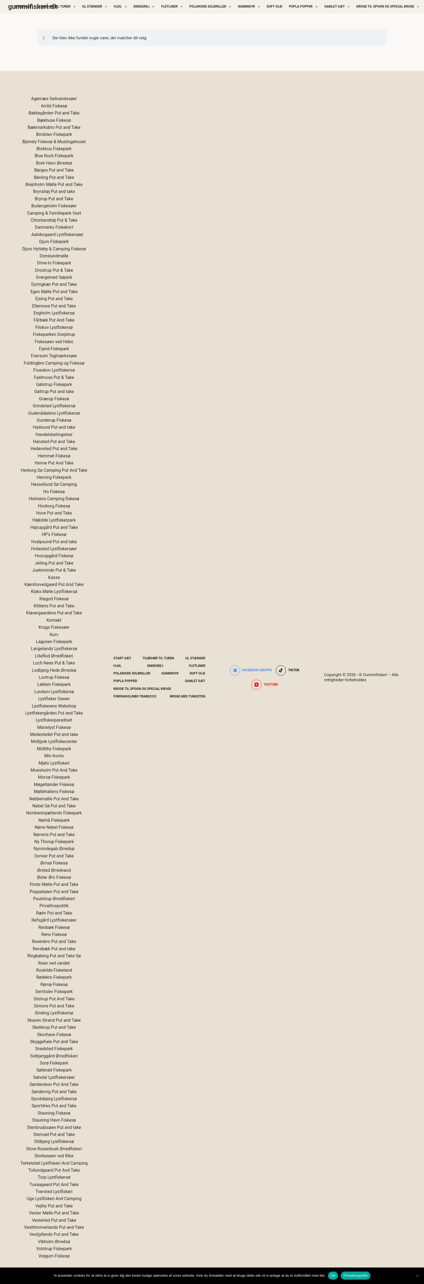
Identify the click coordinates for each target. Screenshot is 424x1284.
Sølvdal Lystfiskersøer (54, 1077)
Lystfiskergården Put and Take (54, 713)
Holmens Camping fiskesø (54, 498)
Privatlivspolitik (54, 905)
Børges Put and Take (54, 170)
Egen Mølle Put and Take (54, 291)
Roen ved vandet (54, 963)
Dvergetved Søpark (54, 277)
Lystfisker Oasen (54, 698)
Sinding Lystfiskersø (54, 1013)
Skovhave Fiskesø (54, 1034)
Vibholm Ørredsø (54, 1241)
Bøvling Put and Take (54, 177)
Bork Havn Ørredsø (54, 163)
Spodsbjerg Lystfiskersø (54, 1098)
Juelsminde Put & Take (54, 570)
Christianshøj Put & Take (54, 220)
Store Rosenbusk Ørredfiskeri (54, 1148)
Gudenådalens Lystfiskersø (54, 413)
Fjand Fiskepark (54, 348)
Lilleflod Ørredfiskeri (54, 656)
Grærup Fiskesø (54, 398)
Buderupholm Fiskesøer (54, 205)
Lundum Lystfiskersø (54, 691)
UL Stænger (95, 7)
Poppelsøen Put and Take (54, 891)
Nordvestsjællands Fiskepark (54, 812)
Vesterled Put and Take (54, 1220)
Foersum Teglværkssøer (54, 355)
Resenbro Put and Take (54, 941)
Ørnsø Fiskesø (54, 863)
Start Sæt (23, 6)
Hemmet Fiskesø (54, 455)
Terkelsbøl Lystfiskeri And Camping (54, 1163)
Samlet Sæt (338, 7)
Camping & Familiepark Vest (54, 213)
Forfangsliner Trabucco (135, 696)
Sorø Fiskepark (54, 1063)
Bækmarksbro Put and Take (54, 127)
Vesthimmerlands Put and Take (54, 1227)
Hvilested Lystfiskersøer (54, 548)
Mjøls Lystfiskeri (54, 763)
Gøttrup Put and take (54, 391)
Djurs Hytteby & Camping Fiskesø (54, 248)
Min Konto (54, 755)
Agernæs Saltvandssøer (54, 98)
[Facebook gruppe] (251, 670)
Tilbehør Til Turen (58, 7)
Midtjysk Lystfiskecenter (54, 741)
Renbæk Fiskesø (54, 927)
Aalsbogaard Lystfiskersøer (57, 234)
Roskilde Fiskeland (54, 970)
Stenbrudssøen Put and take (54, 1127)
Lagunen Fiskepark (54, 641)
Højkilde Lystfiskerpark (54, 520)
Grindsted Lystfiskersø (54, 405)
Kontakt (54, 620)
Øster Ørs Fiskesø (54, 877)
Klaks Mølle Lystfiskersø (54, 591)
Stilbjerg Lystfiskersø (54, 1141)
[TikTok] (287, 670)
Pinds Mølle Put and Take (54, 884)
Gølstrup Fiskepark (54, 384)
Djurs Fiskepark (54, 241)
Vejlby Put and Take (54, 1205)
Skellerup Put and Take (54, 1027)
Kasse (54, 577)
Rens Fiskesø (54, 934)
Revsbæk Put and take (54, 948)
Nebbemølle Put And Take (54, 798)
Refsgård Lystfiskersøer (54, 920)
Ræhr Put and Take (54, 913)
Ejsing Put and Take (54, 298)
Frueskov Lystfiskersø (54, 370)
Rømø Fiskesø (54, 984)
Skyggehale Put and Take (54, 1041)
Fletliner (173, 7)
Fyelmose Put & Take (54, 377)
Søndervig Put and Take (54, 1091)
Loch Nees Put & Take (54, 663)
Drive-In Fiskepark (54, 263)
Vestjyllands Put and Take (54, 1234)
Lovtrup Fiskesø (54, 677)
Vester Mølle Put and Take (54, 1213)
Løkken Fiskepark (54, 684)
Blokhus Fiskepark (54, 148)
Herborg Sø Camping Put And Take (54, 470)
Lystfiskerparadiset (54, 720)
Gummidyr (250, 7)
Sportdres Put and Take (54, 1105)
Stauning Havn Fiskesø (54, 1120)
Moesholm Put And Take (54, 770)
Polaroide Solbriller (211, 7)
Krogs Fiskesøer (54, 627)
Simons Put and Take (54, 1005)
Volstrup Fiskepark (54, 1248)
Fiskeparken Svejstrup (54, 334)
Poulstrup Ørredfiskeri (54, 898)
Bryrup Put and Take (54, 198)
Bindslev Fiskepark (54, 134)
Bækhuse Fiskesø (54, 120)
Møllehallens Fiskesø (54, 791)
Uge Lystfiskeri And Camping (54, 1198)
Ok (333, 1275)
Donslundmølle (53, 255)
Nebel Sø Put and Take (54, 805)
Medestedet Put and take (54, 734)
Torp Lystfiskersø (54, 1177)
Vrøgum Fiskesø (53, 1256)
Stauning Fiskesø (54, 1113)
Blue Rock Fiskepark (54, 155)
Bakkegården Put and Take (54, 113)
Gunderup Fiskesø (54, 420)
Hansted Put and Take (54, 441)
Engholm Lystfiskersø (54, 313)
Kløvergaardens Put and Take (54, 612)
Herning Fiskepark (54, 477)
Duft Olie (274, 6)
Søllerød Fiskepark (54, 1070)
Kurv (54, 634)
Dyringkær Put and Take (54, 284)
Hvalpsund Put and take (54, 541)
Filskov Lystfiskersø (54, 327)
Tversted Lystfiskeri (53, 1191)
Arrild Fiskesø (54, 106)
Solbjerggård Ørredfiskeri (54, 1056)
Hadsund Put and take (54, 427)
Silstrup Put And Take (54, 998)
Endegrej (145, 7)
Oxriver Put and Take (54, 856)
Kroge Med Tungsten (187, 696)
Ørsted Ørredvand (54, 870)
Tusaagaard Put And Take (54, 1184)
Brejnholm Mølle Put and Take (54, 184)
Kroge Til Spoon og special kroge (388, 7)
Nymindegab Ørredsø (54, 848)
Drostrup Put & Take (54, 270)
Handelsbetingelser (54, 434)
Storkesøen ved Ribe (54, 1155)
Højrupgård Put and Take (54, 527)
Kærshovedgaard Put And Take (54, 584)
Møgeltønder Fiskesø (54, 784)
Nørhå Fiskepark (54, 820)
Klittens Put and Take (54, 605)
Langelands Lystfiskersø (54, 648)
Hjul (121, 7)
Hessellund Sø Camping (54, 484)
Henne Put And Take (54, 463)
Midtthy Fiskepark (54, 748)
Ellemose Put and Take (54, 306)
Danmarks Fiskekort (54, 227)
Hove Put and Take (54, 513)
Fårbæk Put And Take (54, 320)
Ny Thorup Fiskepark (54, 841)
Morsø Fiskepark (54, 777)
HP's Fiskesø (54, 534)
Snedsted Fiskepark (54, 1048)
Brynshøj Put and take (54, 191)
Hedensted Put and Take (54, 448)
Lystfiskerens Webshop (54, 706)
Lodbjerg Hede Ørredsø (54, 670)
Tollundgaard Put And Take (54, 1170)
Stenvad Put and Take (54, 1134)
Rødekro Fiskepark (54, 977)
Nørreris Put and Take (54, 834)
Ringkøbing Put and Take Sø (54, 955)
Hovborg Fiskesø (54, 506)
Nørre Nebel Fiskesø (54, 827)
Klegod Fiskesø (54, 598)
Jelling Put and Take (54, 563)
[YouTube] (264, 685)
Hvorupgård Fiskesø (54, 555)
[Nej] (417, 1275)
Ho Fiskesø (54, 491)
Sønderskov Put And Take (53, 1084)
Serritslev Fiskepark (54, 991)
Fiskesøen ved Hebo (54, 341)
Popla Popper (304, 7)
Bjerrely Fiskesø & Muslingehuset (54, 141)
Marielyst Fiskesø (54, 727)
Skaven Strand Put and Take (54, 1020)
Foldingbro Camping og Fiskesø (54, 363)
